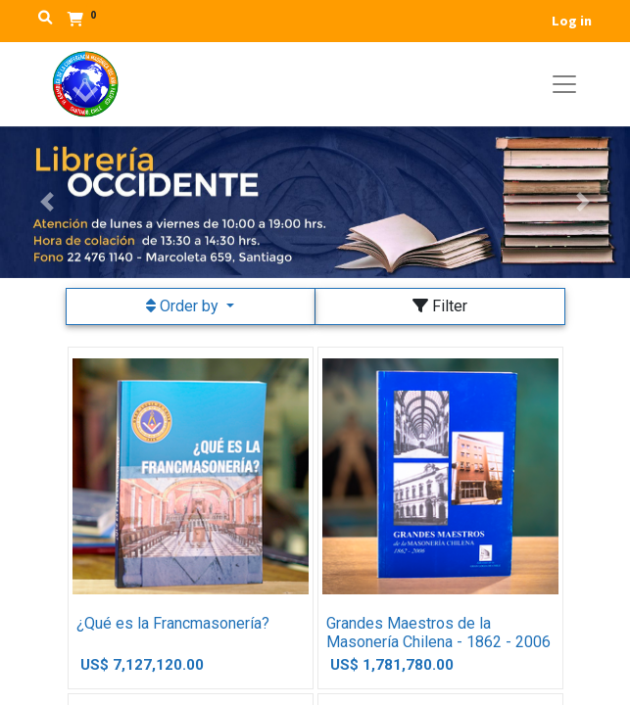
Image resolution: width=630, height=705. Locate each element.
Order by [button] (184, 306)
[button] (47, 202)
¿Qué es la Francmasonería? (172, 623)
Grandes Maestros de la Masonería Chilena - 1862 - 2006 (438, 632)
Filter (439, 306)
